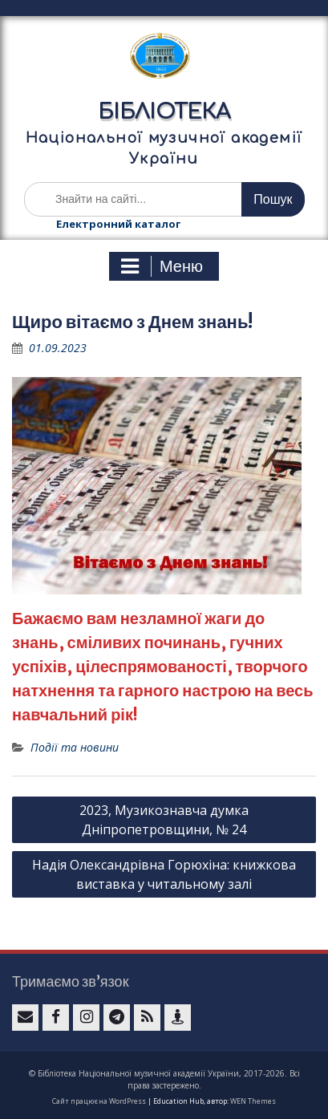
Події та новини (74, 747)
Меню (162, 266)
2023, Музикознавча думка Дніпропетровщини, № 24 (164, 819)
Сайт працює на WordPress (99, 1101)
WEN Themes (253, 1101)
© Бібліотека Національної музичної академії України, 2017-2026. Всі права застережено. (164, 1079)
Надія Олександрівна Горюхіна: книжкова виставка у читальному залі (164, 874)
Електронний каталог (118, 224)
